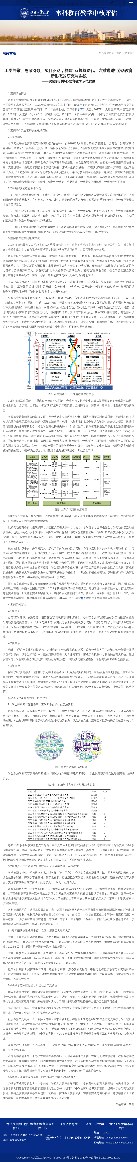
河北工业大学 (95, 1124)
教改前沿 (129, 53)
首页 (118, 53)
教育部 (82, 109)
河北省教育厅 (69, 1124)
